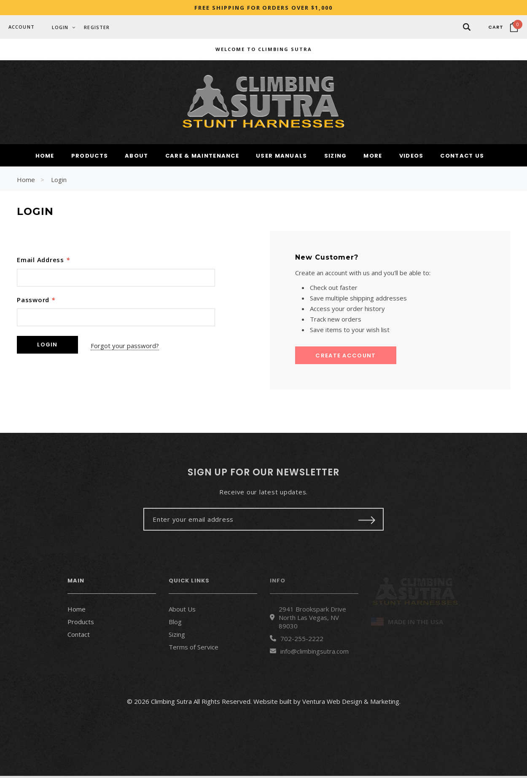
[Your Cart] (503, 27)
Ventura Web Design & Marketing (350, 703)
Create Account (345, 358)
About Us (182, 610)
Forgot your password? (129, 346)
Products (80, 623)
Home (26, 181)
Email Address (43, 262)
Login (59, 181)
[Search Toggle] (466, 26)
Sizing (177, 636)
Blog (175, 623)
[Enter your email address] (245, 520)
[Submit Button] (367, 520)
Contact (78, 636)
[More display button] (372, 158)
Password (36, 301)
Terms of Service (193, 648)
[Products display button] (89, 158)
